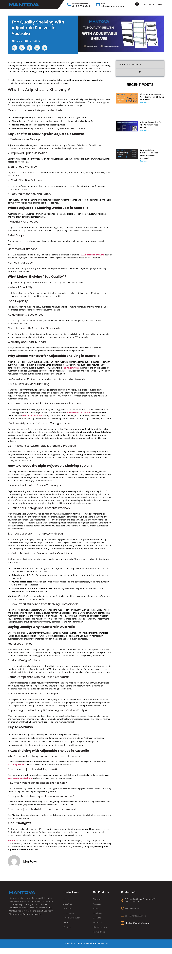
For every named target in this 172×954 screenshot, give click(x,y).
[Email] (98, 4)
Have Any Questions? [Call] (80, 3)
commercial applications (20, 778)
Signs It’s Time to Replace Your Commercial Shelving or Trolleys (152, 97)
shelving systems (70, 367)
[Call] (69, 4)
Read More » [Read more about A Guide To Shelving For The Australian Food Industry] (144, 130)
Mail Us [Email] (103, 3)
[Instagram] (137, 4)
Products (149, 4)
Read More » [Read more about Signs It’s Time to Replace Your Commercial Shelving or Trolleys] (144, 102)
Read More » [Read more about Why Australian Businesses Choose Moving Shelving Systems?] (144, 161)
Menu (160, 4)
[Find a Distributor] (77, 917)
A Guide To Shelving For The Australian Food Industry (151, 124)
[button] (14, 48)
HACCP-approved (16, 764)
